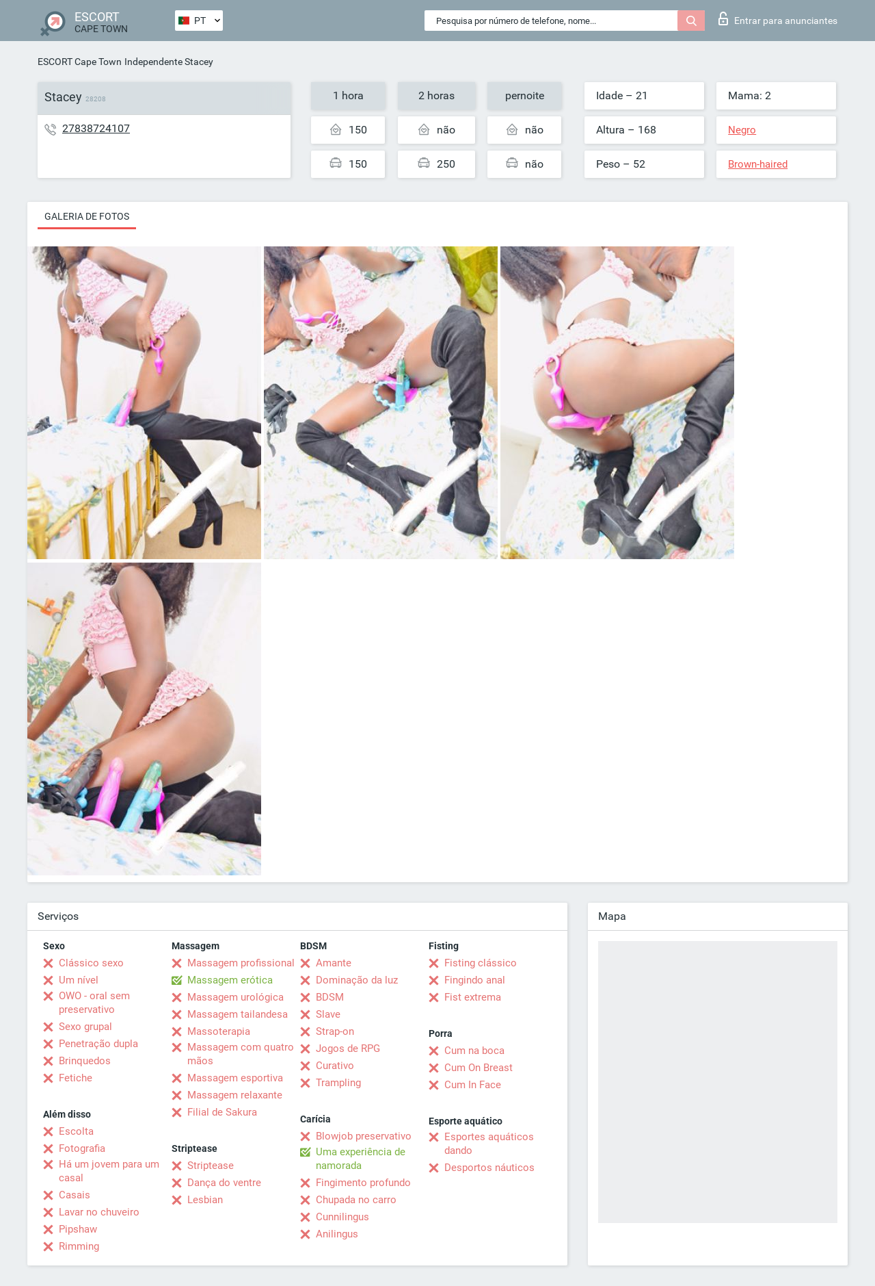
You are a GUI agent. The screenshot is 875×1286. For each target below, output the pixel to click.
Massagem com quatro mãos (240, 1054)
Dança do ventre (224, 1182)
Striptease (210, 1165)
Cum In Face (472, 1085)
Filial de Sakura (222, 1112)
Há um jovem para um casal (109, 1171)
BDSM (330, 997)
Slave (328, 1014)
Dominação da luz (357, 980)
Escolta (76, 1131)
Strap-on (335, 1031)
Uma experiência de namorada (360, 1159)
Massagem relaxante (234, 1095)
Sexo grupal (85, 1026)
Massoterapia (218, 1031)
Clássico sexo (91, 963)
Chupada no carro (356, 1200)
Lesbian (205, 1200)
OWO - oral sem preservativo (94, 1003)
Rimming (79, 1246)
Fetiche (75, 1078)
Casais (74, 1195)
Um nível (78, 980)
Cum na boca (474, 1050)
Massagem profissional (241, 963)
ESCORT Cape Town (80, 61)
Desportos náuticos (489, 1167)
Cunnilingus (342, 1217)
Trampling (338, 1083)
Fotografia (82, 1148)
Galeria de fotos (86, 216)
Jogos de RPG (348, 1048)
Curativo (335, 1065)
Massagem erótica (230, 980)
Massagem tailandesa (237, 1014)
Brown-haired (758, 164)
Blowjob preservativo (364, 1136)
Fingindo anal (474, 980)
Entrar (777, 18)
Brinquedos (85, 1061)
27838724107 (96, 128)
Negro (742, 130)
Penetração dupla (98, 1044)
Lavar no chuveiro (99, 1212)
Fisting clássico (480, 963)
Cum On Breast (478, 1068)
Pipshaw (78, 1229)
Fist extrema (472, 997)
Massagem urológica (235, 997)
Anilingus (337, 1234)
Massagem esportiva (235, 1078)
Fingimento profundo (363, 1182)
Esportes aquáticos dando (489, 1144)
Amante (333, 963)
